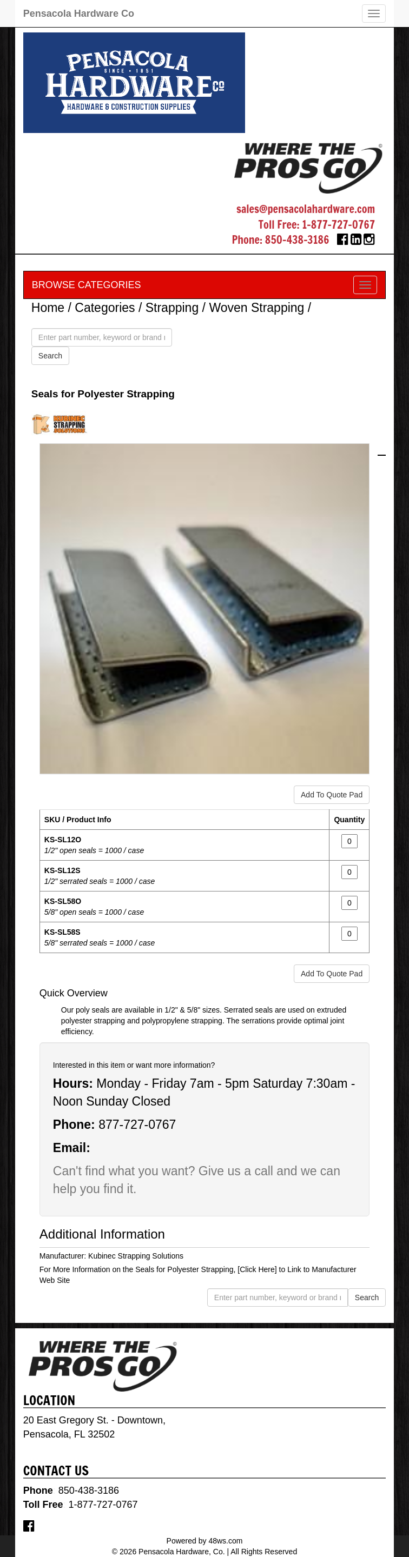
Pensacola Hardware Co (78, 13)
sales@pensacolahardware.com (305, 209)
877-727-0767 (137, 1124)
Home (47, 308)
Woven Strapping (256, 308)
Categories (105, 308)
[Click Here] (257, 1269)
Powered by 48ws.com (205, 1540)
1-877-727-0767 (338, 224)
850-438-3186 (297, 240)
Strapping (172, 308)
